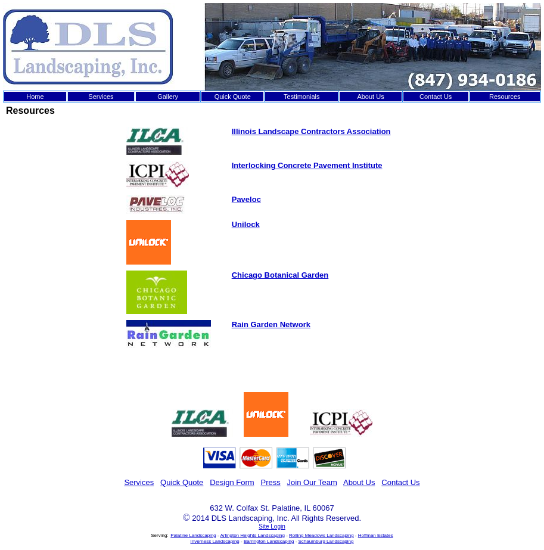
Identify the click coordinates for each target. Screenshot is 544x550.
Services (100, 96)
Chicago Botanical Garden (280, 275)
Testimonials (302, 96)
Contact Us (435, 96)
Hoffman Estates (375, 535)
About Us (370, 96)
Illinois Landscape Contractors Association (311, 131)
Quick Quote (233, 96)
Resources (505, 96)
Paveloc (246, 199)
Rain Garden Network (271, 324)
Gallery (167, 96)
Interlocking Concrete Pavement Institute (307, 165)
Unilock (246, 224)
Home (34, 96)
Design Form (232, 482)
